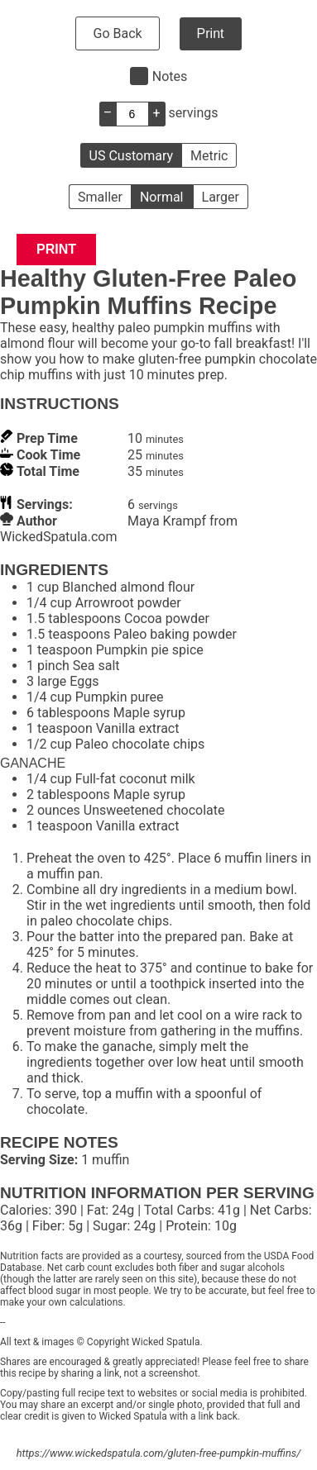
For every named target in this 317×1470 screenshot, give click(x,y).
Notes (170, 76)
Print (210, 33)
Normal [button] (162, 197)
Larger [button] (220, 197)
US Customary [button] (131, 156)
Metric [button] (209, 156)
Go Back (117, 33)
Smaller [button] (100, 197)
